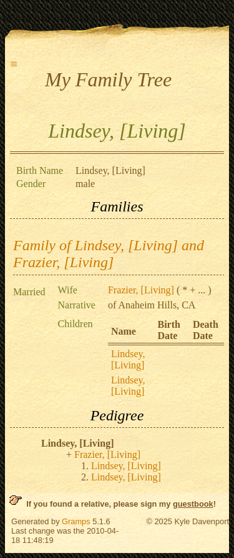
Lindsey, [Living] (128, 359)
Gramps (76, 521)
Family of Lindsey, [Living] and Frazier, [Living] (108, 253)
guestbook (193, 504)
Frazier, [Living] (141, 290)
